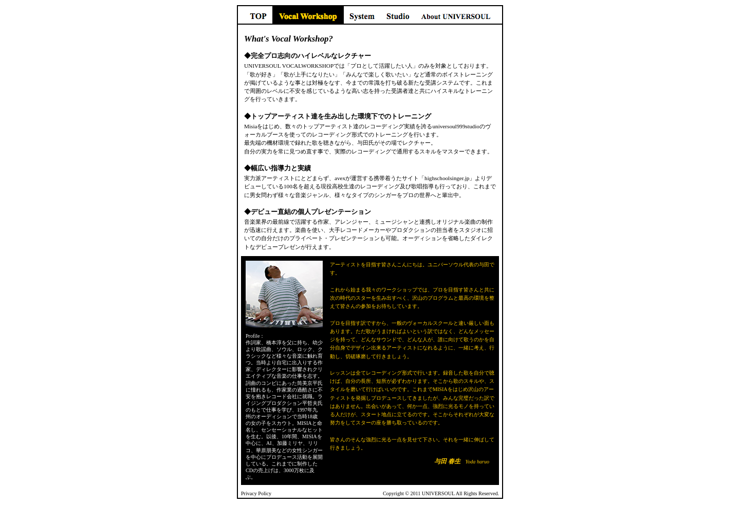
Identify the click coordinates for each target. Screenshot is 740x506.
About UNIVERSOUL (459, 15)
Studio (397, 15)
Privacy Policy (256, 493)
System (362, 15)
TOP (254, 15)
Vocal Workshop (308, 15)
